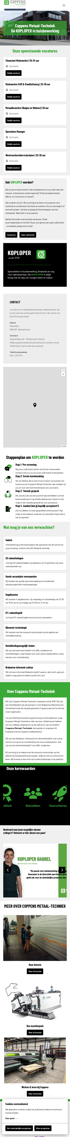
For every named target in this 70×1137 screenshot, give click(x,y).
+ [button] (63, 371)
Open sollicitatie (27, 234)
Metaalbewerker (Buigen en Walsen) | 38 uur (27, 107)
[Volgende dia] (62, 870)
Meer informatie (35, 971)
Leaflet (64, 446)
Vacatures (11, 234)
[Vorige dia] (8, 870)
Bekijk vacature (13, 73)
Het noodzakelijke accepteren (19, 1128)
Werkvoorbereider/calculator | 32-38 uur (25, 155)
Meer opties (11, 1118)
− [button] (63, 375)
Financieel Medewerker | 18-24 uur (22, 60)
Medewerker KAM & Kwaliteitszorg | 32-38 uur (28, 84)
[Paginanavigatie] (64, 5)
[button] (35, 405)
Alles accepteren (43, 1128)
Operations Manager (15, 131)
